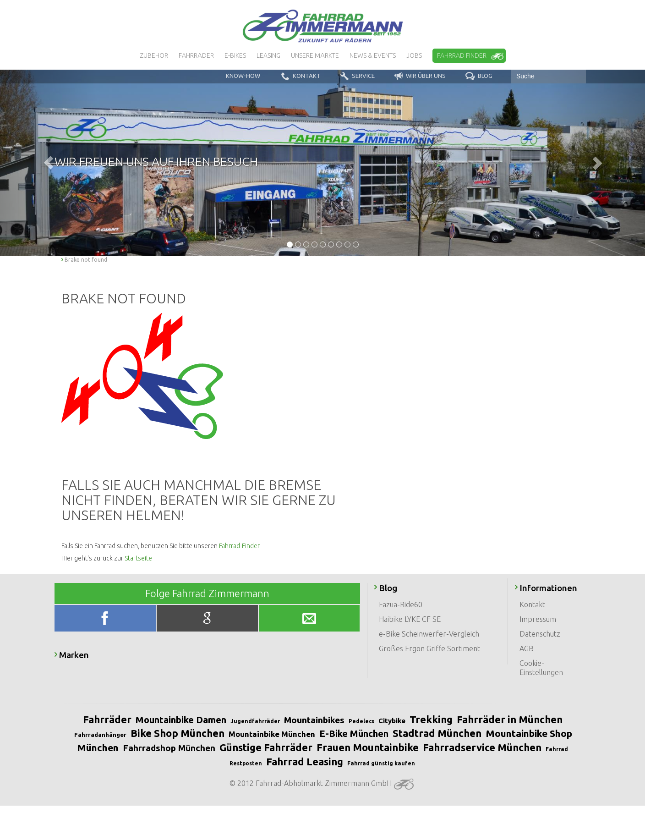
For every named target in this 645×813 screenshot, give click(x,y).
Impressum (537, 619)
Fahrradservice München (482, 747)
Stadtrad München (437, 733)
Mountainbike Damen (181, 719)
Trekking (431, 719)
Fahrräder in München (510, 719)
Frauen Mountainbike (368, 747)
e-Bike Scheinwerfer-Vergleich (429, 634)
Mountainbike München (272, 734)
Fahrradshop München (169, 748)
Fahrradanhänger (100, 734)
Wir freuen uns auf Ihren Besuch (156, 161)
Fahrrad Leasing (304, 761)
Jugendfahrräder (255, 721)
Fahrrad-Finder (239, 545)
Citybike (391, 721)
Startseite (138, 558)
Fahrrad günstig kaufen (381, 763)
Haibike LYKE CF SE (410, 619)
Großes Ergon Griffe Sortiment (429, 648)
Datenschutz (539, 634)
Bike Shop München (177, 733)
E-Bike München (353, 733)
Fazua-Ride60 (400, 604)
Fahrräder (107, 719)
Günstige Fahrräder (265, 747)
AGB (526, 648)
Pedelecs (361, 721)
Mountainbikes (314, 720)
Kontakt (532, 604)
